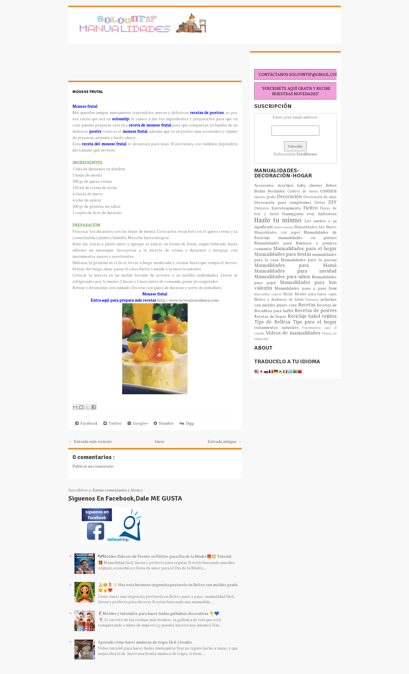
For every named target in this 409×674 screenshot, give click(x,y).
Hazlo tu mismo (279, 220)
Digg (187, 423)
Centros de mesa (303, 191)
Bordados (277, 191)
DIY (332, 202)
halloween (327, 213)
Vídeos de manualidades (294, 333)
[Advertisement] (113, 65)
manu (278, 227)
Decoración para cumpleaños (284, 202)
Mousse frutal (87, 91)
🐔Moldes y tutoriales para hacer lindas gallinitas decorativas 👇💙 (158, 613)
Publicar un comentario (93, 466)
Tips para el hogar (315, 322)
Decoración (290, 196)
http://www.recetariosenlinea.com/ (188, 300)
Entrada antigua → (225, 441)
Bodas (261, 191)
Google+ (138, 423)
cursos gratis (265, 196)
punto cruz (287, 305)
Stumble (164, 423)
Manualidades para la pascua (309, 259)
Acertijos (287, 185)
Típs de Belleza (273, 322)
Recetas (307, 305)
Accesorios (265, 185)
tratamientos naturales (278, 327)
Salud (315, 316)
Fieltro (311, 208)
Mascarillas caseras (268, 294)
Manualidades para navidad (295, 271)
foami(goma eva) (300, 213)
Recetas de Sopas (271, 316)
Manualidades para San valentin (295, 285)
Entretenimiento (287, 208)
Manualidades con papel (279, 232)
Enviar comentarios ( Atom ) (118, 490)
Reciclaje (298, 316)
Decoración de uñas (320, 196)
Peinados (313, 299)
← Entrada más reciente (90, 441)
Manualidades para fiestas (283, 254)
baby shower (311, 185)
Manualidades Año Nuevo (315, 227)
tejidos (329, 316)
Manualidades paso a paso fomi (306, 288)
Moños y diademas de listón (280, 299)
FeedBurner (307, 154)
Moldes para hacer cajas (316, 294)
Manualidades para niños (283, 276)
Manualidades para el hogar (305, 248)
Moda (288, 294)
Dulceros (263, 208)
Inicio (159, 441)
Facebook (86, 423)
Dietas (321, 202)
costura (328, 191)
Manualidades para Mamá (295, 265)
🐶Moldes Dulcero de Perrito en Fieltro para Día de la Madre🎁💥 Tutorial (164, 556)
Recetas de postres (316, 310)
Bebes (331, 185)
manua (288, 227)
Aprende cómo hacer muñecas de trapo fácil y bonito (145, 642)
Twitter (112, 423)
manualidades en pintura (307, 237)
